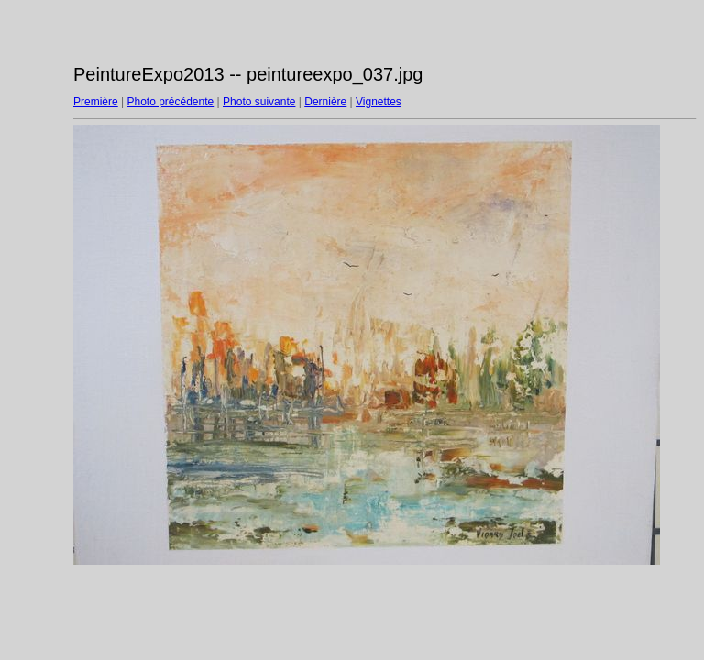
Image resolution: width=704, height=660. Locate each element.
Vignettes (379, 101)
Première (95, 101)
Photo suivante (259, 101)
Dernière (325, 101)
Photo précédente (170, 101)
